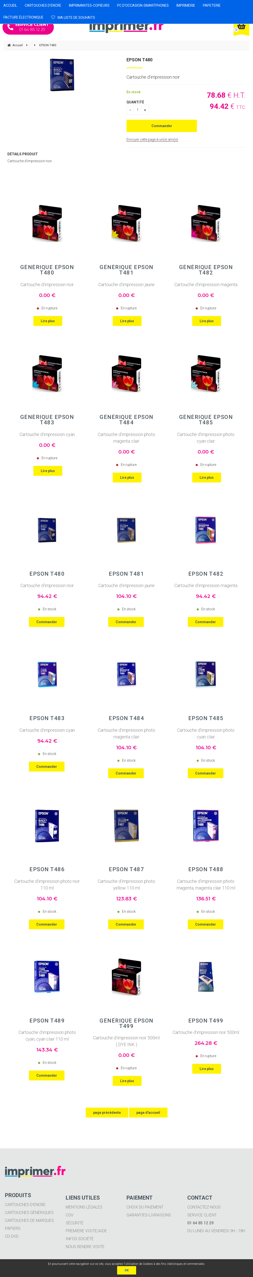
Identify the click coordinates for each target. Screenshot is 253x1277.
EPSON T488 (206, 869)
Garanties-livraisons (148, 1215)
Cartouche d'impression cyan (47, 434)
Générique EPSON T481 (126, 270)
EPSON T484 (126, 718)
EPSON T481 (126, 574)
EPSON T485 (206, 718)
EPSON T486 (47, 869)
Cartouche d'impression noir (47, 284)
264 (206, 1043)
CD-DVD (12, 1236)
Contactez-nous (204, 1207)
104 (126, 596)
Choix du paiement (144, 1207)
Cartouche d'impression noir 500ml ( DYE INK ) (126, 1041)
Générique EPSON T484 (126, 419)
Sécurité (75, 1223)
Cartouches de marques (29, 1220)
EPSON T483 (47, 718)
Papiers (13, 1228)
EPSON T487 (126, 869)
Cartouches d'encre (25, 1204)
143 (47, 1050)
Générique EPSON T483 (47, 419)
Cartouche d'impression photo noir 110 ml (47, 884)
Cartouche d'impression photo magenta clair (126, 438)
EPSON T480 (139, 59)
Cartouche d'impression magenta (205, 284)
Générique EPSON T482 (206, 270)
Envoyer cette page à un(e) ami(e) (152, 139)
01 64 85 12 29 (28, 27)
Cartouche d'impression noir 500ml (206, 1032)
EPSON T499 (206, 1021)
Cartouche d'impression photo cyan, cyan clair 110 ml (47, 1036)
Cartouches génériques (29, 1212)
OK (127, 1270)
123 (126, 899)
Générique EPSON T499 (126, 1023)
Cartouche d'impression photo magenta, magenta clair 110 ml (206, 884)
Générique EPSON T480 (47, 270)
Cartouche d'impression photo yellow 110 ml (126, 884)
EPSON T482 (206, 574)
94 (47, 596)
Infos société (80, 1238)
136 (206, 899)
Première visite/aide (86, 1231)
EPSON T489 (47, 1021)
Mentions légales (84, 1207)
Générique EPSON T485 (206, 419)
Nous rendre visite (85, 1246)
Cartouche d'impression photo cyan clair (205, 438)
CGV (69, 1215)
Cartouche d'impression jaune (126, 284)
